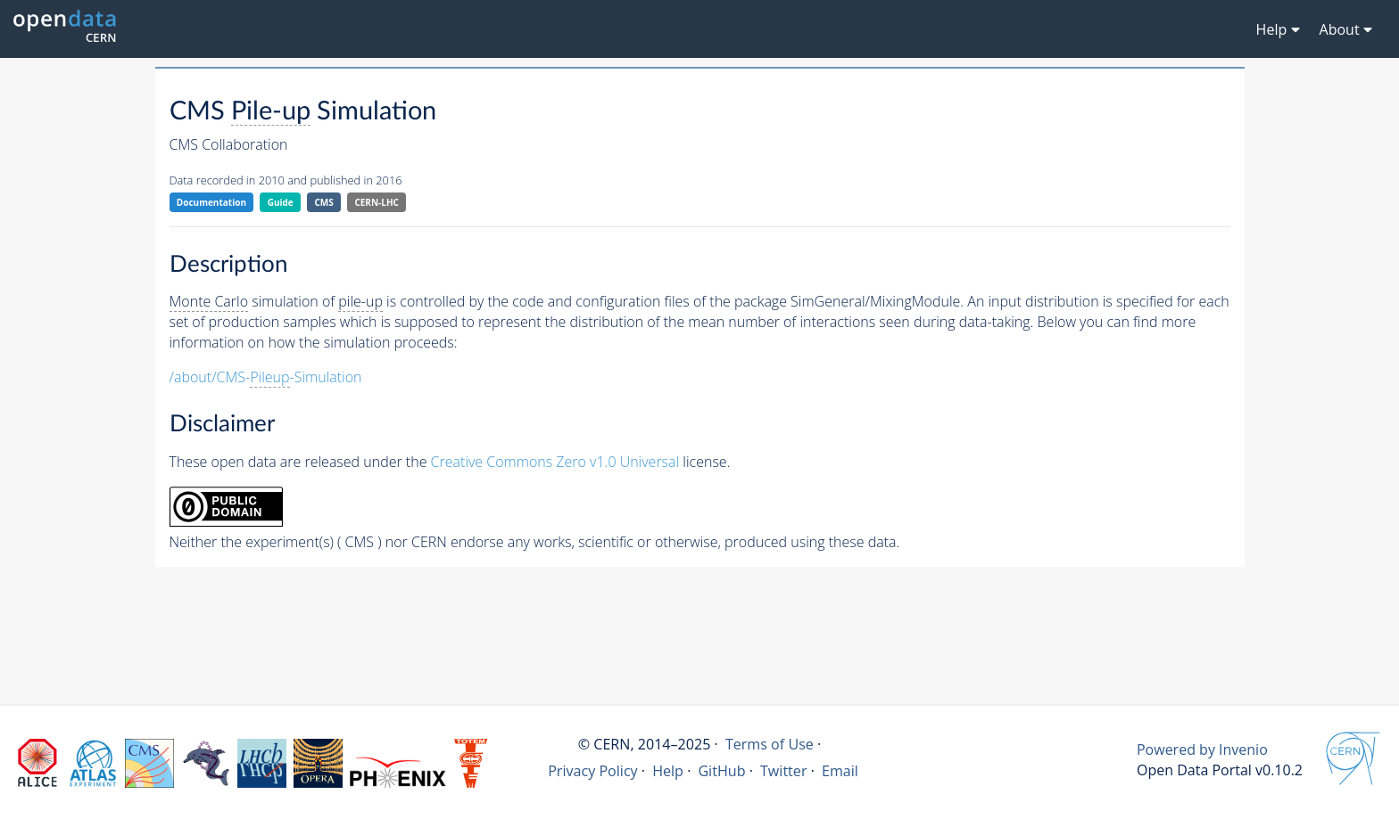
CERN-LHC (376, 202)
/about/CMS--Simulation (266, 377)
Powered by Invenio (1202, 749)
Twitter (783, 771)
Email (840, 771)
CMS (323, 202)
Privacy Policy (593, 771)
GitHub (721, 771)
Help (667, 771)
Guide (281, 202)
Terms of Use (769, 744)
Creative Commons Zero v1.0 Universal (555, 461)
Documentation (211, 202)
